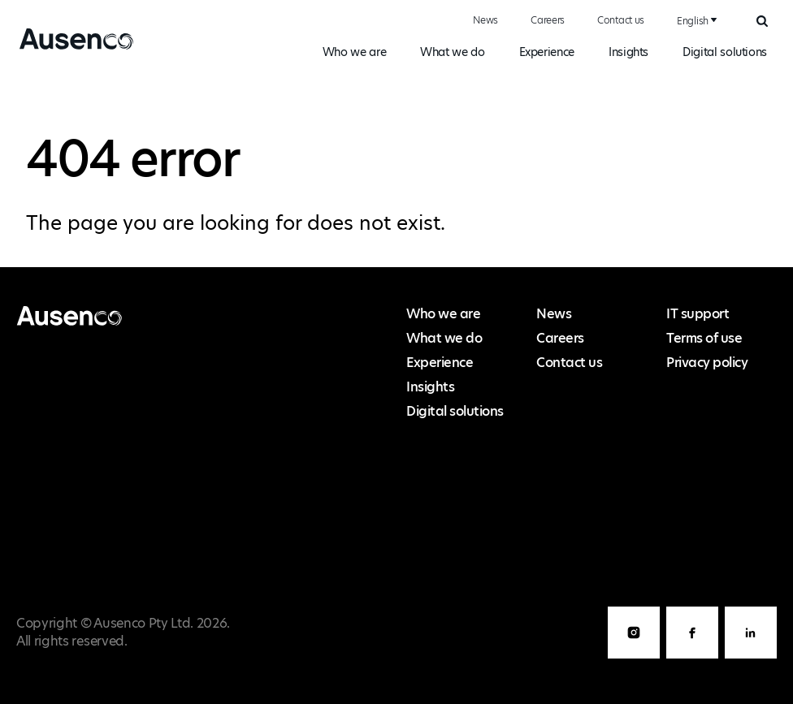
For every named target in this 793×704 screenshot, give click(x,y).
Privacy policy (707, 362)
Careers (548, 20)
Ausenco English (71, 49)
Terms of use (704, 338)
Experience (546, 52)
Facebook (692, 658)
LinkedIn (751, 658)
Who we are (354, 52)
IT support (697, 313)
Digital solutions (724, 52)
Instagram (634, 658)
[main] (396, 172)
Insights (628, 52)
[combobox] (695, 20)
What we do (452, 52)
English (692, 21)
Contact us (620, 20)
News (485, 20)
